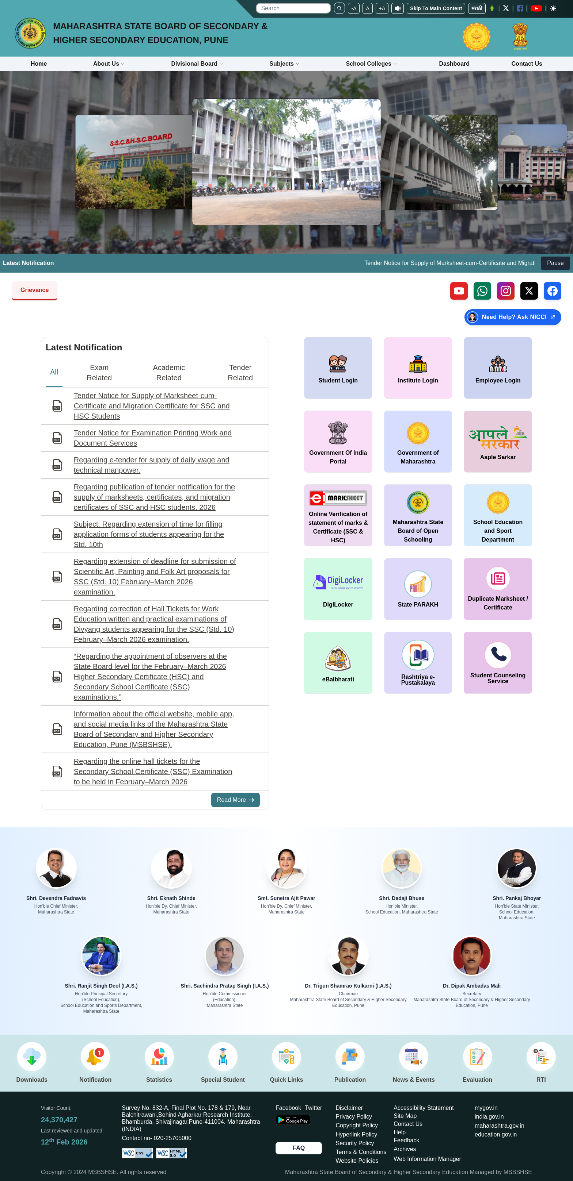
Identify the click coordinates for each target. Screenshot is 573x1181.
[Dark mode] (553, 8)
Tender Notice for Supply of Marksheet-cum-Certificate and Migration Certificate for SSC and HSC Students (152, 406)
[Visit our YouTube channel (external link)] (459, 291)
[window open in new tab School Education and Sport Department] (498, 515)
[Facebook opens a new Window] (520, 8)
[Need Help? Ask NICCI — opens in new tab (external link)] (512, 317)
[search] (293, 8)
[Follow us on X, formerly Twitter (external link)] (529, 291)
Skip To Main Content (436, 8)
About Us (109, 64)
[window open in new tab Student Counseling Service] (498, 663)
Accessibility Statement (424, 1108)
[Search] (339, 8)
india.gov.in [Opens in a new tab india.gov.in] (489, 1116)
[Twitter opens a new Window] (506, 8)
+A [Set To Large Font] (382, 8)
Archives (405, 1149)
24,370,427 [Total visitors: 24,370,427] (59, 1120)
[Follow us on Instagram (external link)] (506, 291)
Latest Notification (84, 347)
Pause (555, 263)
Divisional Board (197, 64)
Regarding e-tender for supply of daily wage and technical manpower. (151, 465)
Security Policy (355, 1143)
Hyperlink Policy (356, 1134)
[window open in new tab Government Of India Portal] (338, 442)
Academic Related (169, 372)
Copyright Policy (357, 1125)
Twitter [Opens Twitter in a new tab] (313, 1108)
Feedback (406, 1140)
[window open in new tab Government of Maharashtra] (418, 442)
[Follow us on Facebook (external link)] (552, 291)
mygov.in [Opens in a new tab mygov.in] (486, 1108)
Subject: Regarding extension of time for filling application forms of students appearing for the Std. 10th (149, 534)
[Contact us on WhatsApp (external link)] (482, 291)
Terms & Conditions (361, 1152)
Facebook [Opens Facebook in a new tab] (288, 1108)
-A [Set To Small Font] (353, 8)
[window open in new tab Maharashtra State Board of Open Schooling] (418, 515)
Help (400, 1132)
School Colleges (371, 64)
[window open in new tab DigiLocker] (338, 589)
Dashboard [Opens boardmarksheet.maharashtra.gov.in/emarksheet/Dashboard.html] (454, 64)
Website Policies (357, 1161)
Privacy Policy (354, 1116)
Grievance (34, 290)
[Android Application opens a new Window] (492, 8)
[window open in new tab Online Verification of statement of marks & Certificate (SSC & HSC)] (338, 515)
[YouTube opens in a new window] (536, 8)
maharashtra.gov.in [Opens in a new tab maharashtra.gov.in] (499, 1126)
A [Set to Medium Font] (367, 8)
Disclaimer (349, 1108)
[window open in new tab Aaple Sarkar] (498, 442)
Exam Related (99, 372)
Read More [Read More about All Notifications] (235, 800)
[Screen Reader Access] (397, 8)
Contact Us (408, 1124)
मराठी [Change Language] (476, 8)
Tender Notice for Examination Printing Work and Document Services (153, 438)
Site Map (405, 1116)
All (54, 372)
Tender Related (240, 372)
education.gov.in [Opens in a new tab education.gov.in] (496, 1134)
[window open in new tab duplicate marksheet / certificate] (498, 589)
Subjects (284, 64)
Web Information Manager (427, 1159)
